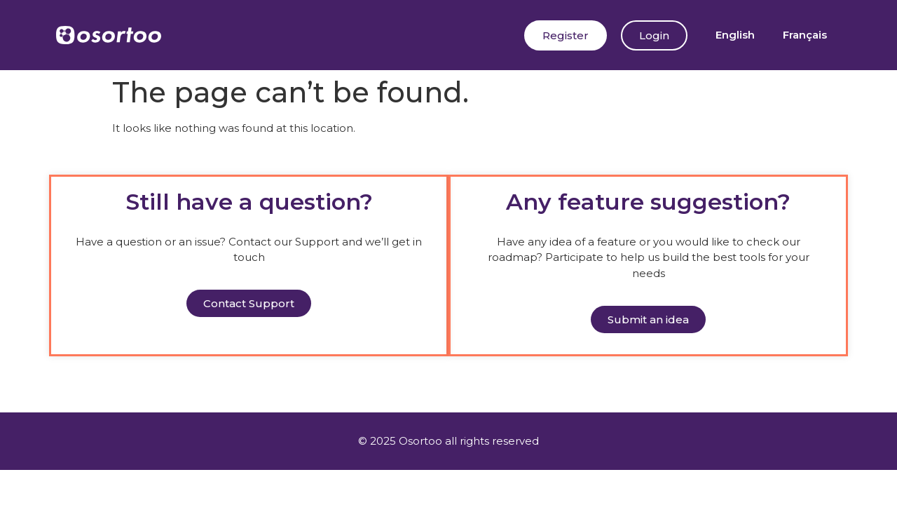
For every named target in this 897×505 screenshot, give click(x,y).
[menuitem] (735, 35)
